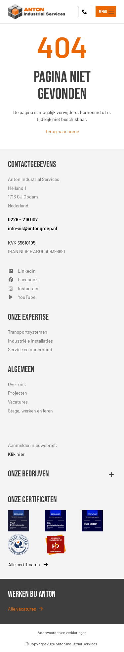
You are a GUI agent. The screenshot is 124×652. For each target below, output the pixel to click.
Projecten (17, 393)
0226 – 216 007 (23, 219)
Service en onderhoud (30, 349)
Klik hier (16, 454)
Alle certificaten (28, 564)
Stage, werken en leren (30, 410)
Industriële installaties (30, 341)
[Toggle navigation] (106, 11)
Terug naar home (62, 131)
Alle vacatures (25, 609)
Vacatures (18, 402)
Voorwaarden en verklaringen (62, 632)
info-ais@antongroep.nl (32, 228)
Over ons (17, 384)
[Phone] (84, 11)
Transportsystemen (27, 332)
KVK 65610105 (21, 242)
